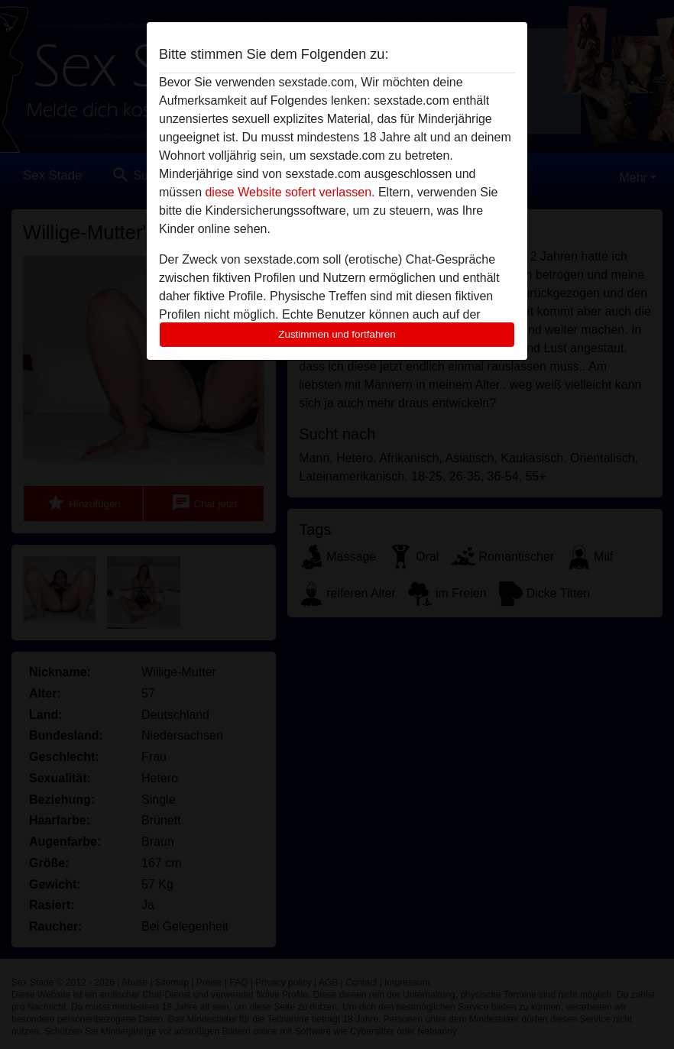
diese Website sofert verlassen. (289, 192)
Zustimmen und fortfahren (337, 334)
